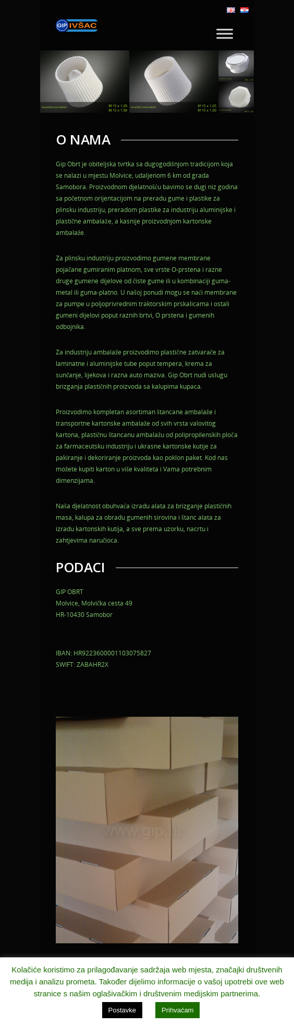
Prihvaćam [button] (177, 1010)
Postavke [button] (122, 1010)
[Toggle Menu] (224, 33)
